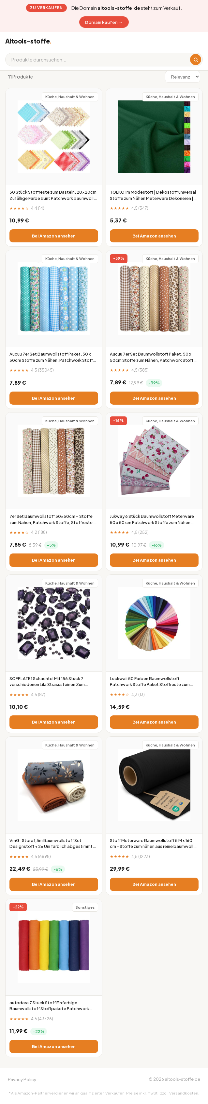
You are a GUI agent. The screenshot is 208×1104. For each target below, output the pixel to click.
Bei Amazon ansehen (54, 235)
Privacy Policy (22, 1079)
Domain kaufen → (104, 22)
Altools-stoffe (28, 41)
